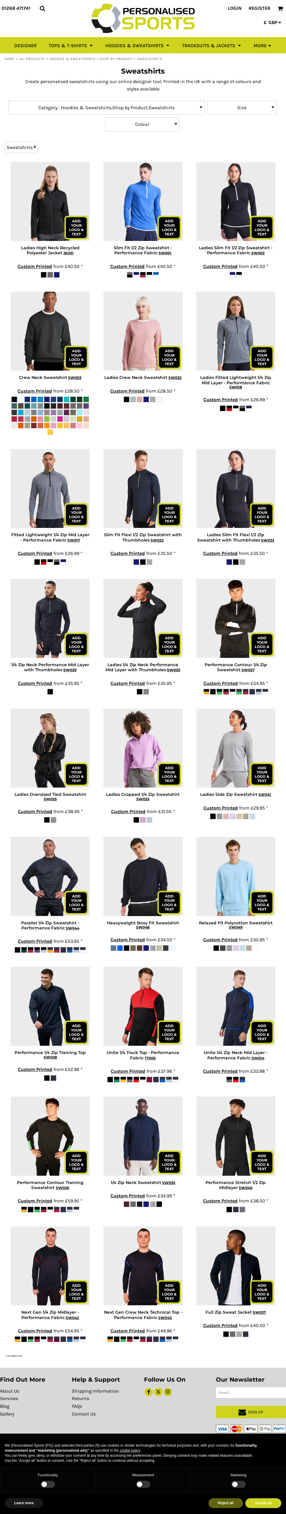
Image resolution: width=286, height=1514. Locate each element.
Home (10, 59)
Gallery (7, 1414)
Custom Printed (35, 266)
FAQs (77, 1406)
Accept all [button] (263, 1503)
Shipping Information (95, 1391)
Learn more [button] (24, 1503)
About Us (9, 1391)
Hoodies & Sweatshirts (72, 59)
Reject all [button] (226, 1503)
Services (9, 1398)
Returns (80, 1398)
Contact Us (84, 1414)
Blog (5, 1406)
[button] (42, 8)
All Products (32, 59)
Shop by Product (116, 59)
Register (259, 8)
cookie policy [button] (130, 1450)
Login (234, 8)
